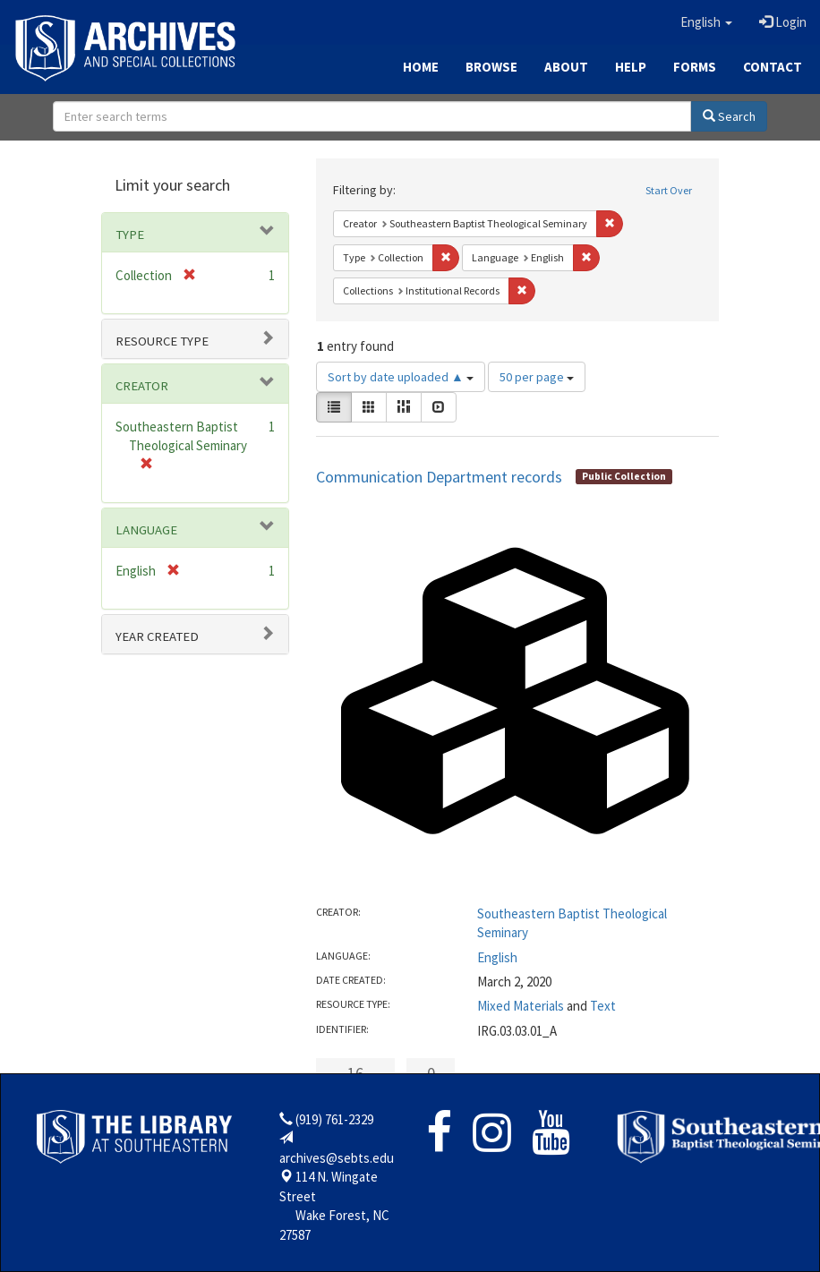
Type (129, 234)
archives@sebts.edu (336, 1157)
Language (146, 530)
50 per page (537, 377)
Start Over (668, 190)
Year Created (157, 636)
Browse (491, 66)
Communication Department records (439, 476)
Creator (141, 386)
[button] (706, 22)
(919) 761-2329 (334, 1119)
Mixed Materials (520, 1005)
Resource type (162, 341)
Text (603, 1005)
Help (630, 66)
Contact (772, 66)
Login (783, 21)
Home (421, 66)
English (497, 957)
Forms (694, 66)
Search (729, 116)
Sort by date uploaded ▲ (401, 377)
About (566, 66)
